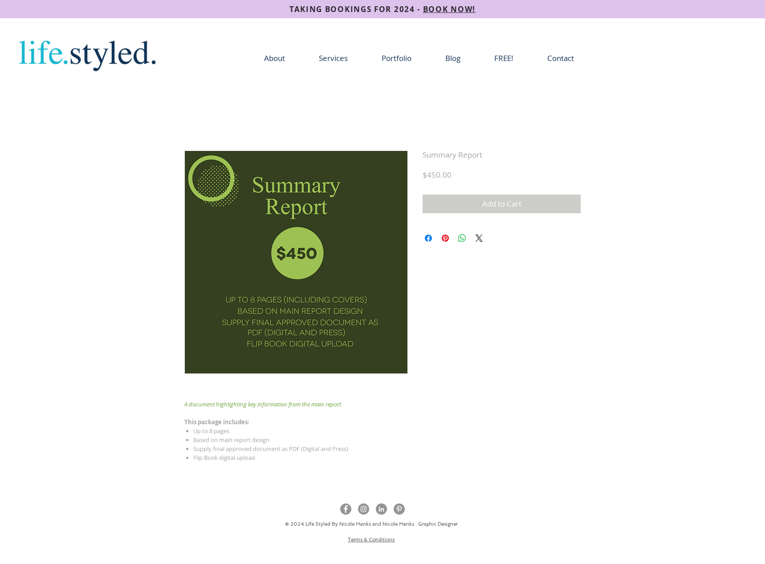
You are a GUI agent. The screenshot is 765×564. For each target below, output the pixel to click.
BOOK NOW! (449, 9)
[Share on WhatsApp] (462, 238)
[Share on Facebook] (428, 238)
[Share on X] (479, 238)
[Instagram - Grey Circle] (363, 509)
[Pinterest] (399, 509)
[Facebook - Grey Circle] (345, 509)
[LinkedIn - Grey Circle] (381, 509)
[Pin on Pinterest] (445, 238)
